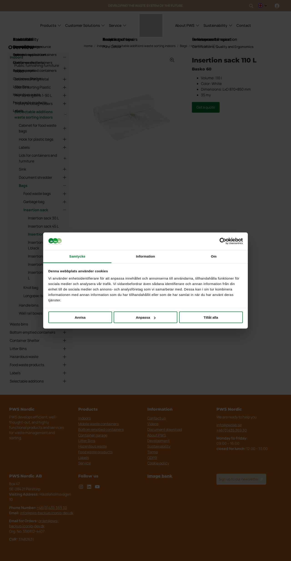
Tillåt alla (211, 317)
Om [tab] (213, 256)
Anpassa (146, 317)
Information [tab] (145, 256)
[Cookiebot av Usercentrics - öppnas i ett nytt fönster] (223, 241)
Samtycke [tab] (77, 256)
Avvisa (80, 317)
